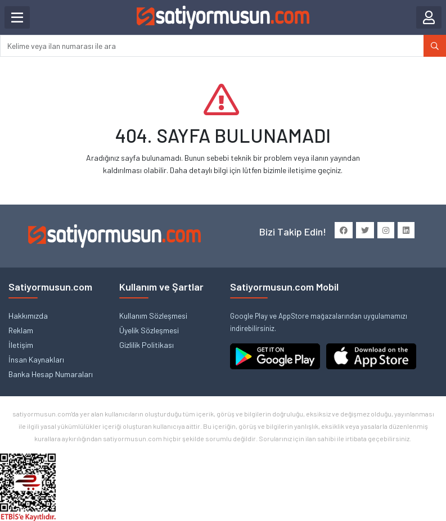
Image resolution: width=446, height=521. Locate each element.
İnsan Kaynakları (36, 359)
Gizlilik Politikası (146, 345)
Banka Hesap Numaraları (50, 374)
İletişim (20, 345)
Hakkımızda (28, 315)
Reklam (20, 330)
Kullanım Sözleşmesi (153, 315)
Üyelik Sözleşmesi (149, 330)
